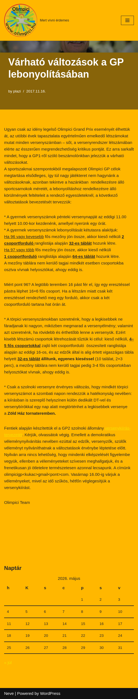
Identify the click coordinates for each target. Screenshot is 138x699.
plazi (17, 91)
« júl (8, 662)
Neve (9, 693)
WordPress (50, 693)
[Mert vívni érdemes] (36, 20)
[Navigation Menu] (127, 20)
